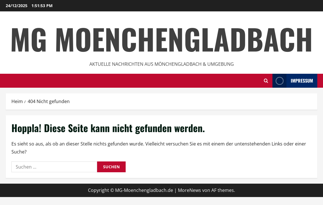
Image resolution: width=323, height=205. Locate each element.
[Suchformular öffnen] (266, 80)
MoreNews (189, 190)
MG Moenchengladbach (161, 38)
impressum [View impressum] (292, 81)
